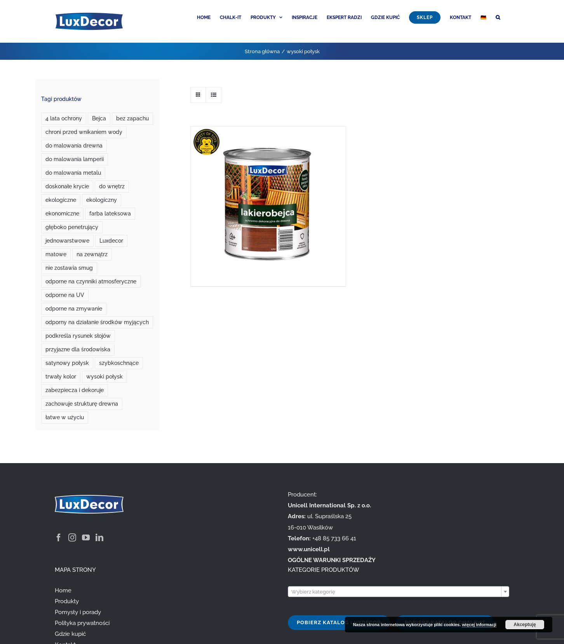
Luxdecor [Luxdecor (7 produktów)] (111, 241)
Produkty (67, 601)
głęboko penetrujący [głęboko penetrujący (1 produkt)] (71, 227)
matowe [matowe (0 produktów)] (55, 254)
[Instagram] (72, 538)
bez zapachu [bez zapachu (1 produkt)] (132, 118)
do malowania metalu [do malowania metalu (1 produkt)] (73, 173)
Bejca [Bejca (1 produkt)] (99, 118)
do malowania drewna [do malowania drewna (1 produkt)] (74, 145)
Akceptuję (525, 624)
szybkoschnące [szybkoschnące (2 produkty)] (119, 363)
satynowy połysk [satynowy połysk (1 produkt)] (67, 363)
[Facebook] (59, 538)
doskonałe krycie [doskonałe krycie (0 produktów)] (67, 186)
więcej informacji (479, 624)
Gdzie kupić (70, 633)
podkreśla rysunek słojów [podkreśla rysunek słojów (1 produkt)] (78, 336)
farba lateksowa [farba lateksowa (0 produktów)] (110, 213)
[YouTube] (86, 538)
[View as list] (213, 94)
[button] (498, 16)
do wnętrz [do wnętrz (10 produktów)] (112, 186)
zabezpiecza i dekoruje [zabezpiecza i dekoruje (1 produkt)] (74, 390)
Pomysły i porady (78, 612)
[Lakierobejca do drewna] (268, 182)
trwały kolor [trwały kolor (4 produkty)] (60, 376)
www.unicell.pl (309, 549)
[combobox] (398, 591)
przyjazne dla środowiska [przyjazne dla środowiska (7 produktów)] (77, 349)
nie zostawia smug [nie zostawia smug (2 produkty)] (69, 268)
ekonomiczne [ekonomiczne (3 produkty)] (62, 213)
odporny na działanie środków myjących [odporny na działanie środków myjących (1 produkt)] (97, 322)
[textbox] (398, 592)
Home (63, 590)
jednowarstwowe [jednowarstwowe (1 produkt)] (67, 241)
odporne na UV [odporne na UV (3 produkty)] (64, 295)
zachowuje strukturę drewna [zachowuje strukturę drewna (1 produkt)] (81, 404)
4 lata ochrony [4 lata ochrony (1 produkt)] (63, 118)
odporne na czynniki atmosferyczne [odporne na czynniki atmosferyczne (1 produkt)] (90, 281)
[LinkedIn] (99, 538)
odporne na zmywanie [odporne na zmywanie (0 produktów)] (73, 309)
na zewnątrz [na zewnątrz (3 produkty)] (92, 254)
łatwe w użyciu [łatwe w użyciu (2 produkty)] (64, 417)
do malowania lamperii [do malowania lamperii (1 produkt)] (74, 159)
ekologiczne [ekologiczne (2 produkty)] (60, 200)
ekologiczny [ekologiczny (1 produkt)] (101, 200)
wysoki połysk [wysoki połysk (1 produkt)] (104, 376)
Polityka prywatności (82, 623)
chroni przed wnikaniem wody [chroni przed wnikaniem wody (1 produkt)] (83, 132)
